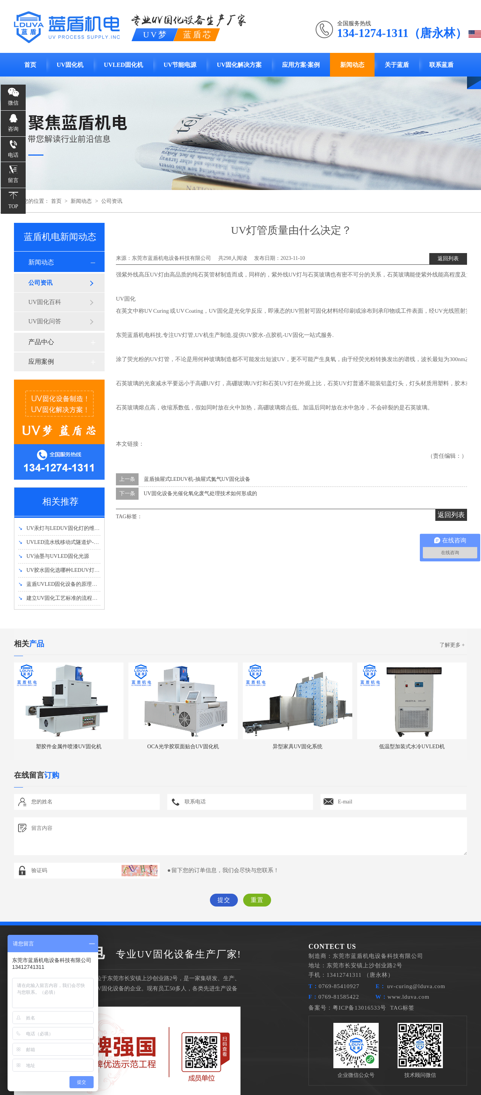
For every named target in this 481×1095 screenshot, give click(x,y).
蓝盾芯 (198, 34)
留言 (13, 180)
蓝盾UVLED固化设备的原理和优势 (63, 584)
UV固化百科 (44, 302)
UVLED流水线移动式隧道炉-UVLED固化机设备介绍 (83, 542)
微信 (13, 103)
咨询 (13, 129)
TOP (13, 206)
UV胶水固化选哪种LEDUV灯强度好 (64, 570)
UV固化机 (70, 65)
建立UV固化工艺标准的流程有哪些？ (65, 598)
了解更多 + (452, 645)
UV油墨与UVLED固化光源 (53, 556)
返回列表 (448, 258)
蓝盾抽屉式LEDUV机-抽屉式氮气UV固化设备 (197, 479)
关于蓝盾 (397, 65)
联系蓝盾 (441, 65)
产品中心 (41, 342)
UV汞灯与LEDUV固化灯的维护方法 (64, 528)
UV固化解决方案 (239, 65)
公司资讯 (111, 201)
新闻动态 (352, 65)
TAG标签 (402, 1008)
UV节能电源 (179, 65)
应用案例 (41, 361)
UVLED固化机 (123, 65)
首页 (30, 65)
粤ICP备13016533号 (359, 1008)
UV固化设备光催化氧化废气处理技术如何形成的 (200, 493)
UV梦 (155, 34)
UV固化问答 (44, 321)
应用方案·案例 (301, 65)
